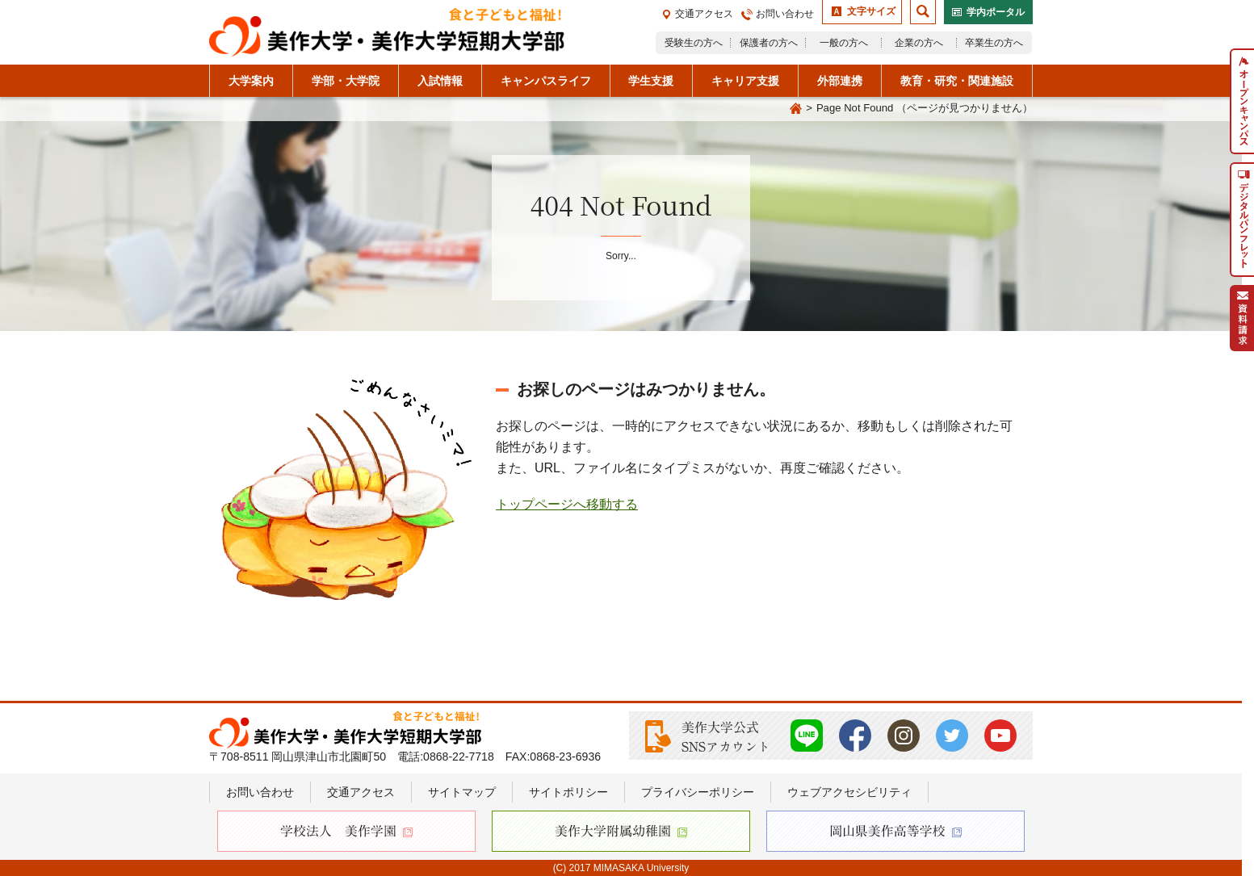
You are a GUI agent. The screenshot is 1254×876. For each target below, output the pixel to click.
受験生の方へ (694, 42)
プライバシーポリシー (697, 792)
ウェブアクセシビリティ (849, 792)
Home (795, 109)
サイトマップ (462, 792)
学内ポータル (996, 12)
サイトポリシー (568, 792)
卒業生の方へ (994, 42)
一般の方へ (844, 42)
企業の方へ (919, 42)
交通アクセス (704, 13)
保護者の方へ (769, 42)
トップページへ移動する (567, 504)
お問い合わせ (785, 13)
